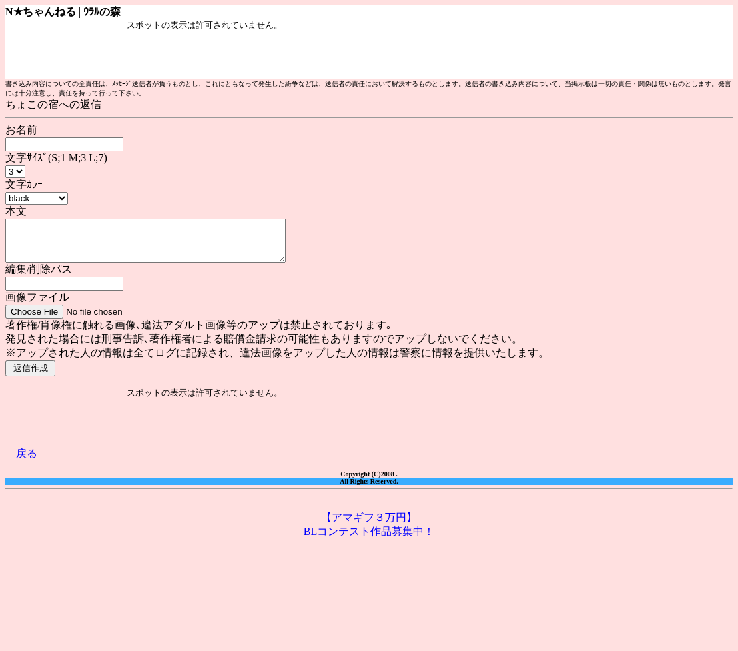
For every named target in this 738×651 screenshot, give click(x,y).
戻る (26, 461)
